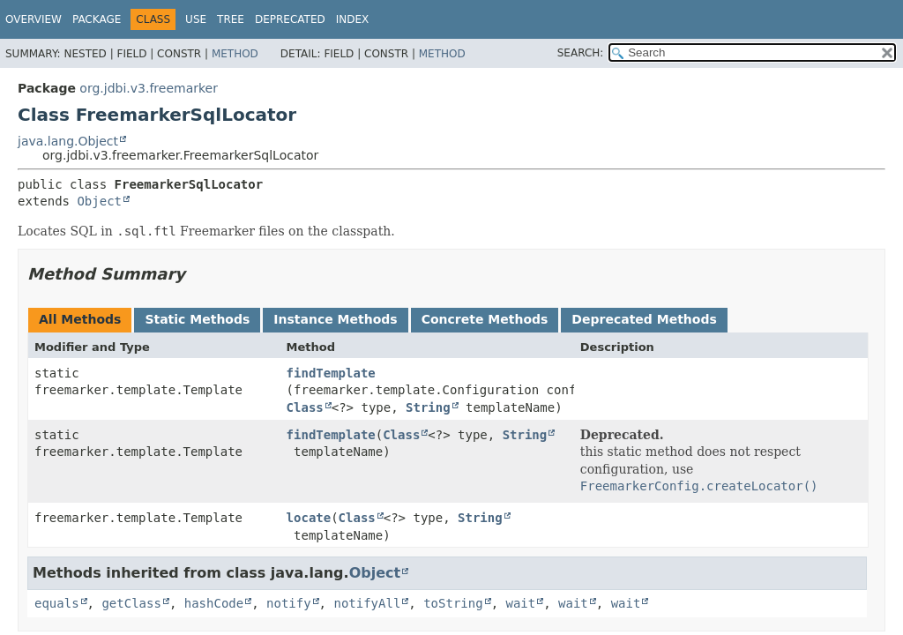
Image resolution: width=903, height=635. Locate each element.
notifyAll (366, 603)
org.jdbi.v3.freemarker (148, 88)
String (428, 407)
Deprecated (290, 19)
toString (452, 603)
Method (235, 54)
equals (56, 603)
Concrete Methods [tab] (485, 319)
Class (305, 407)
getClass (130, 603)
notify (288, 603)
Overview (33, 19)
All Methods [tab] (80, 319)
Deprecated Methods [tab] (643, 319)
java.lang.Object (68, 141)
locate (309, 518)
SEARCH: (580, 53)
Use (195, 19)
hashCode (213, 603)
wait (520, 603)
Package (96, 19)
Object (99, 201)
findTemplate (331, 373)
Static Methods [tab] (197, 319)
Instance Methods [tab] (335, 319)
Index (352, 19)
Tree (230, 19)
